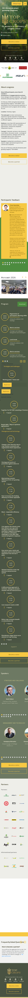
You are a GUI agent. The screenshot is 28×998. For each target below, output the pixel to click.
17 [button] (10, 716)
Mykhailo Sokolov (6, 397)
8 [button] (18, 263)
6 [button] (14, 263)
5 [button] (12, 263)
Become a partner (14, 48)
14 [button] (7, 264)
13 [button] (5, 264)
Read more (7, 385)
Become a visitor (14, 42)
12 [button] (3, 264)
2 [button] (5, 263)
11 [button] (25, 263)
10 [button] (22, 263)
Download (22, 304)
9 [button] (20, 263)
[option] (8, 75)
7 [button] (16, 263)
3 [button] (7, 263)
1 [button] (3, 263)
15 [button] (9, 264)
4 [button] (9, 263)
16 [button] (8, 716)
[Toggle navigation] (3, 3)
